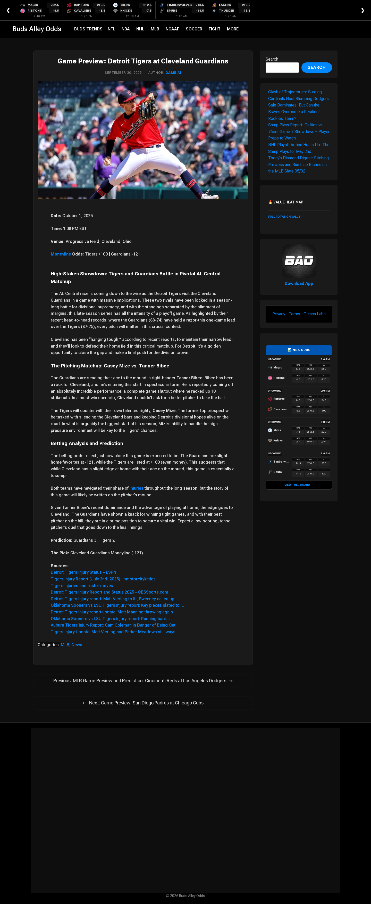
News (77, 644)
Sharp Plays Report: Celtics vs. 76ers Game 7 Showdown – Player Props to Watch (299, 131)
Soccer (194, 29)
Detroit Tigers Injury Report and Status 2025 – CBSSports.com (109, 592)
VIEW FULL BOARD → (299, 485)
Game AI (173, 73)
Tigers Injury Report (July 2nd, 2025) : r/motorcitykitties (103, 579)
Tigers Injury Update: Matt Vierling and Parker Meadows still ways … (115, 631)
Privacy (278, 313)
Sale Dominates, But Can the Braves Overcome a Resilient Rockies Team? (294, 112)
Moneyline (61, 254)
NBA (126, 29)
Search (272, 59)
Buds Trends (88, 29)
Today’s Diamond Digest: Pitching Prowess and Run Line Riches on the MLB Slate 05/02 (298, 164)
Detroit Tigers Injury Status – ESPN (83, 572)
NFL (111, 29)
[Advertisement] (185, 810)
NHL (140, 29)
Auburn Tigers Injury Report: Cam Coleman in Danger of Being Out (113, 625)
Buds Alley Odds (36, 29)
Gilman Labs (314, 313)
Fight (215, 29)
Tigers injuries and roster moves (82, 585)
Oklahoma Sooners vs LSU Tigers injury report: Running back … (111, 618)
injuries (137, 488)
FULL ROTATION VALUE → (286, 216)
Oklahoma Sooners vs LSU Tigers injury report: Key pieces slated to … (117, 605)
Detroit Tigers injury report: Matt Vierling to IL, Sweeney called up (112, 598)
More (233, 29)
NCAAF (172, 29)
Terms (294, 313)
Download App (299, 283)
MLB (155, 29)
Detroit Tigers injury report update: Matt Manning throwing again (112, 612)
